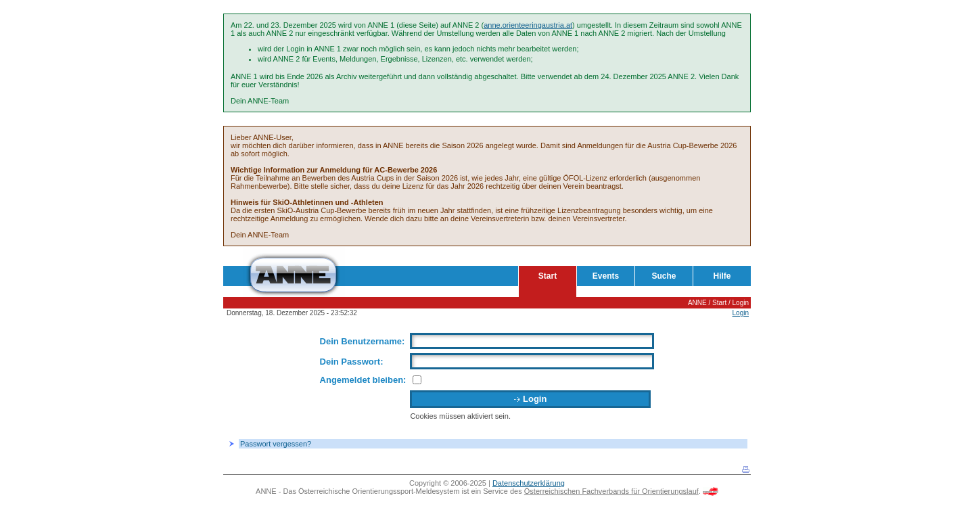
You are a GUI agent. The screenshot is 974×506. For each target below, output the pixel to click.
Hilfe (721, 276)
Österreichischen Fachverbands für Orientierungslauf (611, 491)
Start (547, 276)
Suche (663, 276)
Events (606, 276)
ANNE (697, 302)
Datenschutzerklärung (528, 483)
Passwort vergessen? (275, 444)
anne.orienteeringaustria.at (528, 25)
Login (741, 302)
